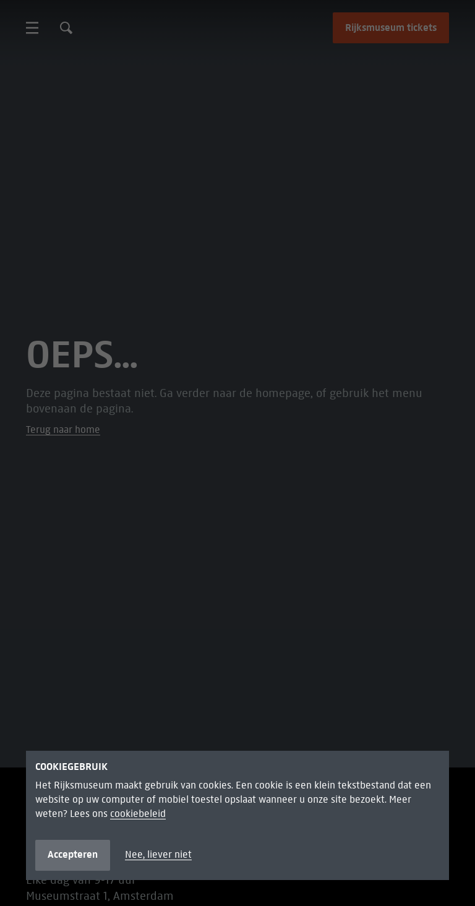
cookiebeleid (138, 813)
